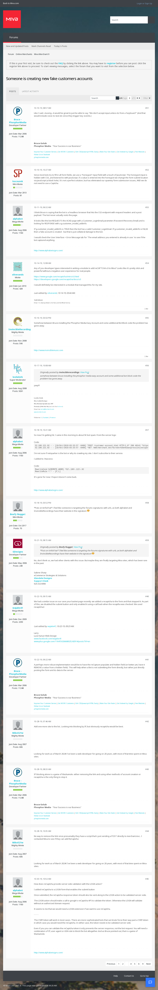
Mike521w (17, 732)
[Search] (129, 19)
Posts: (15, 136)
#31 (147, 108)
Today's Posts (60, 46)
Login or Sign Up (144, 3)
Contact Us (129, 975)
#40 (147, 596)
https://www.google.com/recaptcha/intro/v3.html (56, 276)
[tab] (12, 91)
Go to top (144, 975)
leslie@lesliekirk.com (47, 409)
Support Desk (41, 581)
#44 (147, 831)
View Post (84, 372)
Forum (11, 54)
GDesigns (18, 551)
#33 (147, 207)
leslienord (60, 406)
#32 (147, 169)
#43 (147, 769)
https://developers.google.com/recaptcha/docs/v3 (57, 279)
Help (116, 975)
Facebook (45, 417)
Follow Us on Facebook (42, 154)
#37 (147, 430)
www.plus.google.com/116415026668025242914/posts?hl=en (62, 641)
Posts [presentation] (12, 91)
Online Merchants (24, 54)
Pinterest (53, 417)
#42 (147, 721)
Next (148, 963)
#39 (147, 540)
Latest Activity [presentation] (30, 91)
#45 (147, 878)
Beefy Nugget (17, 514)
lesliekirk (18, 376)
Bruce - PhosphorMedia (17, 121)
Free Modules (139, 152)
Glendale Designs (43, 578)
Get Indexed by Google (125, 152)
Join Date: (13, 133)
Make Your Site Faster (107, 152)
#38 (147, 502)
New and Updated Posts (17, 46)
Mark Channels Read (41, 46)
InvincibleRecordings (20, 329)
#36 (147, 365)
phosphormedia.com (41, 157)
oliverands (18, 274)
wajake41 (17, 607)
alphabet (18, 218)
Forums (13, 37)
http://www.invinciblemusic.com (48, 350)
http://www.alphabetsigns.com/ (48, 250)
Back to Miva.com (11, 3)
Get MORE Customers (66, 152)
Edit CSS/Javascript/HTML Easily (86, 152)
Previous (111, 963)
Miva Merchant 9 (41, 54)
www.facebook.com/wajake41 (47, 638)
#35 (147, 317)
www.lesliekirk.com (40, 412)
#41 (147, 659)
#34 (147, 263)
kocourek (17, 181)
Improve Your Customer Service (45, 152)
